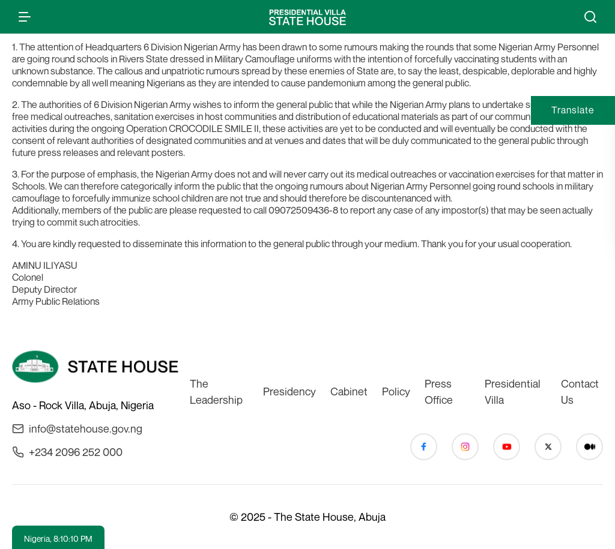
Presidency (289, 391)
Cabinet (349, 391)
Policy (396, 391)
